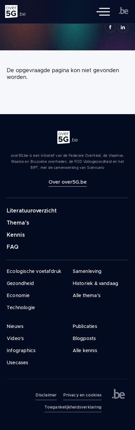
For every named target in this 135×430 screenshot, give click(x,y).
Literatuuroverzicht (32, 210)
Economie (18, 295)
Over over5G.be (68, 182)
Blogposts (84, 338)
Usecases (17, 363)
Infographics (21, 350)
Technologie (21, 307)
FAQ (12, 246)
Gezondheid (20, 283)
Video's (15, 338)
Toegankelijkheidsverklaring (73, 407)
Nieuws (15, 326)
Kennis (16, 234)
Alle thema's (86, 295)
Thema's (18, 222)
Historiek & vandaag (96, 283)
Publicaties (85, 326)
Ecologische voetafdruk (34, 271)
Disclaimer (46, 395)
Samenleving (87, 271)
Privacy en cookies (82, 395)
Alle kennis (85, 350)
